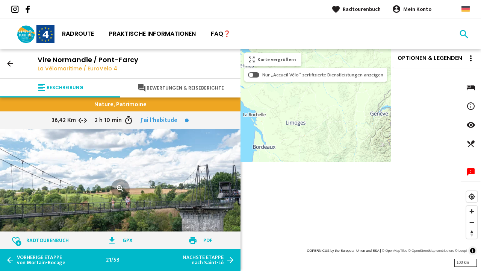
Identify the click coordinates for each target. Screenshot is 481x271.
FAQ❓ (221, 33)
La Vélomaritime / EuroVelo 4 (77, 68)
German (465, 9)
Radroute (78, 33)
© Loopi (461, 251)
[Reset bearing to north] (471, 233)
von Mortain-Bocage (41, 260)
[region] (360, 160)
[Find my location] (471, 196)
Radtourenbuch (362, 9)
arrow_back (10, 63)
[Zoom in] (471, 211)
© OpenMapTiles (394, 251)
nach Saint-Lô (203, 260)
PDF (207, 240)
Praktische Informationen (152, 33)
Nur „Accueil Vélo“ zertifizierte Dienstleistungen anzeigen (322, 75)
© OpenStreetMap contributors (431, 251)
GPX (128, 240)
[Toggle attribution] (472, 250)
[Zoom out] (471, 222)
